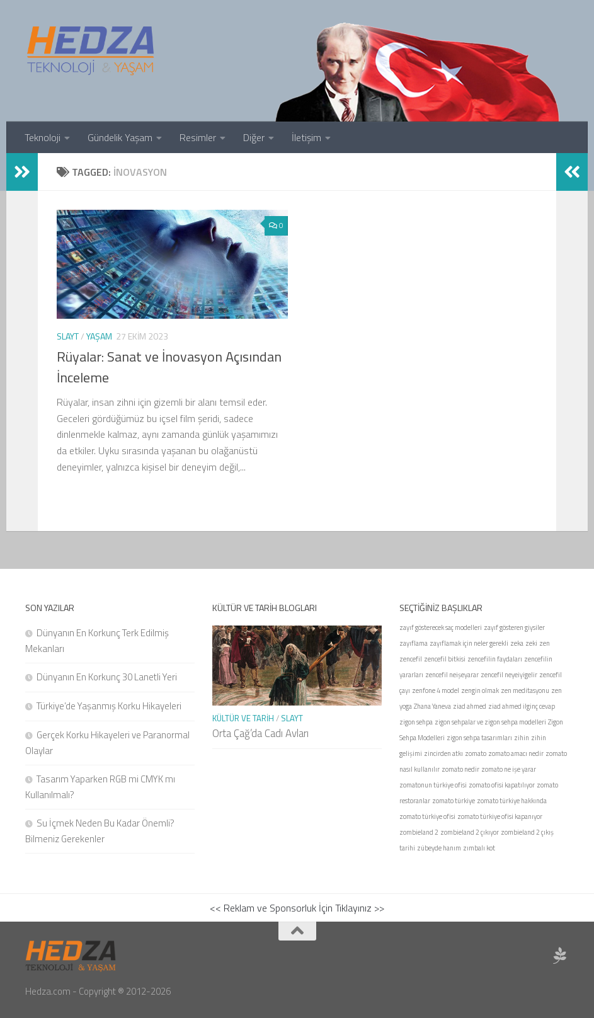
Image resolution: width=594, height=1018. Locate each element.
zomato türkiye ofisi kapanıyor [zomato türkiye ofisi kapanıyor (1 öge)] (499, 816)
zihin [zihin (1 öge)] (521, 738)
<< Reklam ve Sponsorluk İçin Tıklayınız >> (297, 907)
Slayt (68, 336)
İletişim (306, 137)
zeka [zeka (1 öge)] (516, 643)
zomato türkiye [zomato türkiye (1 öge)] (453, 801)
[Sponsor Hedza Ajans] (560, 955)
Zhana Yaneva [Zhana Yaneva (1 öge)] (432, 706)
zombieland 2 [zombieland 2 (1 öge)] (418, 832)
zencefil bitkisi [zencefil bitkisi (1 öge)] (444, 659)
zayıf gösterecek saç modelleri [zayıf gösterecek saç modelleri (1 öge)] (440, 627)
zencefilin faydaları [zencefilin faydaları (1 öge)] (494, 659)
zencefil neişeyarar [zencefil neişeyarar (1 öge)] (452, 675)
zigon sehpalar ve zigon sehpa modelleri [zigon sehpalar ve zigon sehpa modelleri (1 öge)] (490, 722)
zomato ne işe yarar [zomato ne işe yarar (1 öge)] (508, 769)
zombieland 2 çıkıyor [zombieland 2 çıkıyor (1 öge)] (469, 832)
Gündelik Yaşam (120, 137)
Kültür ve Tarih (243, 718)
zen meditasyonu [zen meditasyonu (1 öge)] (525, 690)
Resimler (198, 137)
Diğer (254, 137)
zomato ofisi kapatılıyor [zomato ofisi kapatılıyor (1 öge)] (502, 785)
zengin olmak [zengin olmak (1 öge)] (480, 690)
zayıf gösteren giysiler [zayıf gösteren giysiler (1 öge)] (514, 627)
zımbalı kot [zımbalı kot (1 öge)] (479, 848)
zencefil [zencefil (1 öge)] (410, 659)
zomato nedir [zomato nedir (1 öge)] (460, 769)
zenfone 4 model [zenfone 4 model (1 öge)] (435, 690)
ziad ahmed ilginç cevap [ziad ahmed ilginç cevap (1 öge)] (521, 706)
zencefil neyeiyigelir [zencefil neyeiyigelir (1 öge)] (509, 675)
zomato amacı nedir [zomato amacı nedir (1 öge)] (516, 753)
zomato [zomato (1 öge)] (475, 753)
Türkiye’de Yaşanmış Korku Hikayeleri (109, 706)
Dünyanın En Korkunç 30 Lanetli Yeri (107, 677)
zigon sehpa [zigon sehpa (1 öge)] (416, 722)
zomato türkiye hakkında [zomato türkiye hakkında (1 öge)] (512, 801)
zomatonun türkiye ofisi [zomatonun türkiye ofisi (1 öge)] (433, 785)
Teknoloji (42, 137)
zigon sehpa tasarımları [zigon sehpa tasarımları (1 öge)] (479, 738)
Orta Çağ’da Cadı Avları (260, 733)
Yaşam (99, 336)
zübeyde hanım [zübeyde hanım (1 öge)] (439, 848)
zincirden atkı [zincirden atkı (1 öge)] (443, 753)
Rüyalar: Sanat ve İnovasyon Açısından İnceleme (169, 367)
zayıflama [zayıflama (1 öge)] (413, 643)
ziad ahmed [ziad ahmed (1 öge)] (469, 706)
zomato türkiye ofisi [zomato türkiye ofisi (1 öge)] (427, 816)
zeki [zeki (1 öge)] (531, 643)
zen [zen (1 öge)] (544, 643)
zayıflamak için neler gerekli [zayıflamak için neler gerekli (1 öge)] (469, 643)
